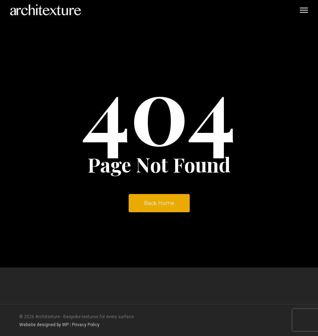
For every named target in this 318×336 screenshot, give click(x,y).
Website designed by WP (44, 324)
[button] (304, 9)
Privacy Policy (86, 324)
